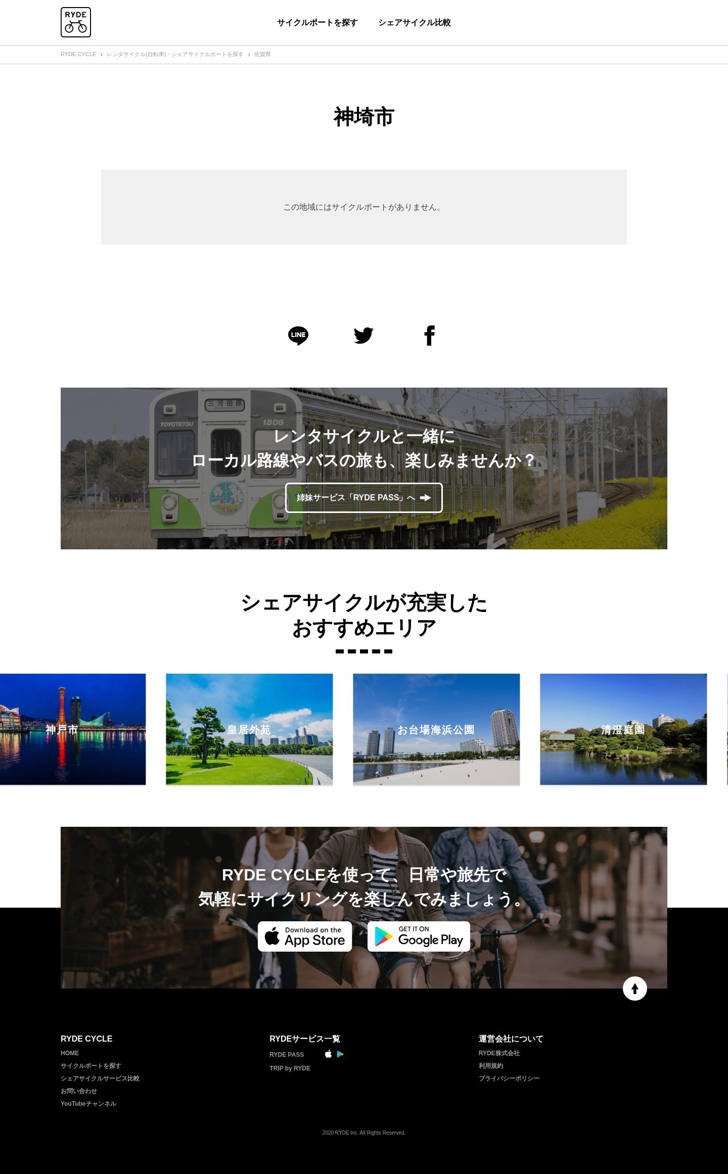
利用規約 (491, 1065)
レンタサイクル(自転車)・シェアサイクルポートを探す (175, 54)
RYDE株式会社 (499, 1053)
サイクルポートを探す (317, 22)
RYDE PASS (286, 1054)
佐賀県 (262, 54)
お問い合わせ (79, 1091)
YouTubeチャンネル (88, 1103)
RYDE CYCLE (78, 54)
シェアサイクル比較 (414, 22)
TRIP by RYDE (289, 1068)
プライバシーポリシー (509, 1078)
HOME (70, 1053)
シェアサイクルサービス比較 (100, 1078)
